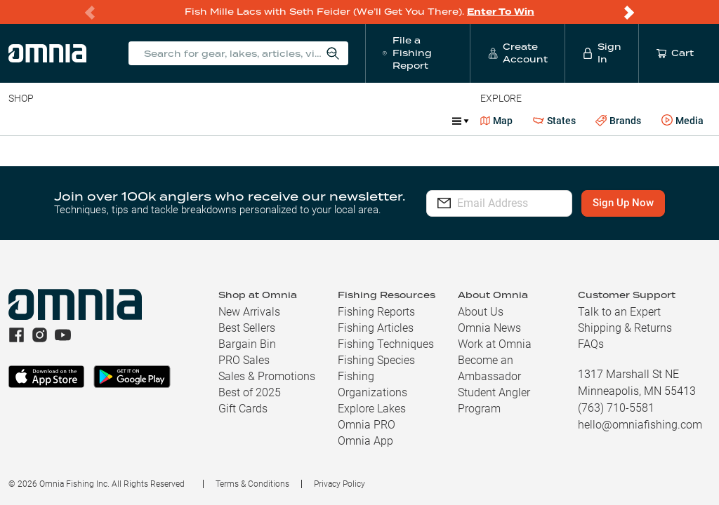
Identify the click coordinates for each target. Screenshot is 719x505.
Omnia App (365, 440)
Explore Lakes (372, 408)
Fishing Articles (376, 328)
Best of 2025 (249, 392)
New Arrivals (249, 311)
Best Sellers (246, 328)
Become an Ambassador (489, 368)
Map (496, 120)
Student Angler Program (494, 400)
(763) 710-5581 (616, 408)
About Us (480, 311)
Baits (20, 120)
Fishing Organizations (372, 384)
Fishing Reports (376, 311)
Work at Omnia (495, 344)
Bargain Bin (247, 344)
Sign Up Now (637, 202)
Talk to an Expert (619, 311)
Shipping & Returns (625, 328)
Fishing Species (376, 360)
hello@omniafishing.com (640, 424)
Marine (344, 120)
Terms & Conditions (252, 484)
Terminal (209, 120)
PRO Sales (244, 360)
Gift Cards (243, 408)
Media (682, 120)
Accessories (278, 120)
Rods (107, 120)
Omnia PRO (366, 424)
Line (64, 120)
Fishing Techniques (386, 344)
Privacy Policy (339, 484)
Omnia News (489, 328)
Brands (618, 121)
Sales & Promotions (266, 376)
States (554, 121)
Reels (153, 120)
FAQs (591, 344)
